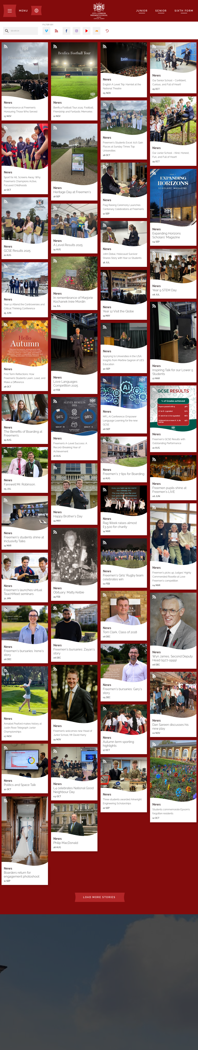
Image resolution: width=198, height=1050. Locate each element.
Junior (142, 10)
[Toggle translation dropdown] (36, 10)
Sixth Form (184, 10)
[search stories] (20, 31)
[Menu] (15, 11)
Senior (161, 10)
